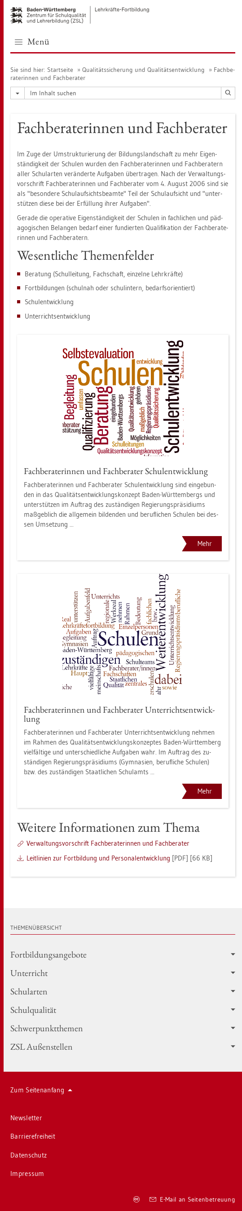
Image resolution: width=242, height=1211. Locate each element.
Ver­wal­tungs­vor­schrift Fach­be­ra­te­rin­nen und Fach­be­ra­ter (107, 843)
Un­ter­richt (122, 972)
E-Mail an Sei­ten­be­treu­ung (192, 1199)
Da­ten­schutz (28, 1155)
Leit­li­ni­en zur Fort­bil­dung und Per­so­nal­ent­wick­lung (98, 858)
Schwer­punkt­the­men (122, 1028)
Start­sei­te (60, 70)
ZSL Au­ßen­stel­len (122, 1046)
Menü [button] (32, 41)
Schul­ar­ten (122, 991)
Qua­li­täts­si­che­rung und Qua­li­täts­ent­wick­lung (143, 70)
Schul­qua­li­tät (122, 1009)
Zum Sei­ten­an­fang (41, 1090)
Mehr (205, 543)
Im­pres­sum (27, 1173)
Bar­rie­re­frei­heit (32, 1136)
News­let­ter (26, 1117)
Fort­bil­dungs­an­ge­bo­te (122, 954)
